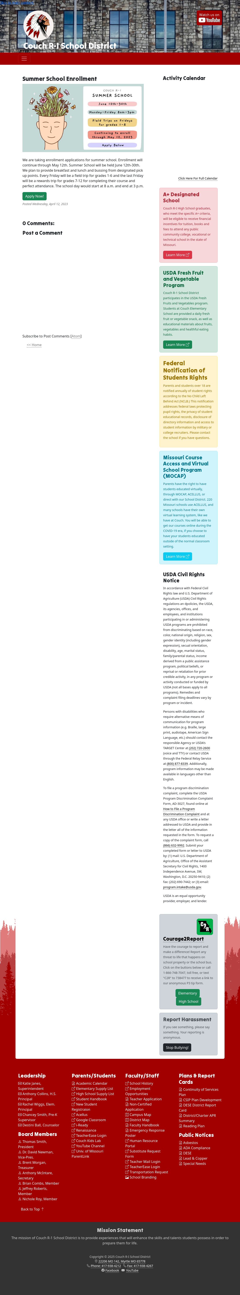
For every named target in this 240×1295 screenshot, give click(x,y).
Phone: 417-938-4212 (106, 1266)
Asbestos (190, 1142)
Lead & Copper (195, 1158)
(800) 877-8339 (177, 764)
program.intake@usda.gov (182, 887)
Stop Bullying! (177, 1047)
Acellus (80, 1114)
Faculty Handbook (142, 1125)
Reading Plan (194, 1126)
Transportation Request (146, 1172)
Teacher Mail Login (142, 1161)
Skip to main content (17, 2)
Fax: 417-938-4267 (140, 1266)
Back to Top (32, 1209)
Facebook (112, 1270)
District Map (137, 1119)
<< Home (34, 344)
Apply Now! (34, 196)
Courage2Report (183, 939)
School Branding (140, 1177)
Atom (76, 336)
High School (188, 1001)
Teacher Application (143, 1099)
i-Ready (80, 1125)
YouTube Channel (88, 1146)
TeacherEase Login (89, 1135)
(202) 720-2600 (199, 748)
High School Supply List (93, 1093)
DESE (187, 1153)
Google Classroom (89, 1119)
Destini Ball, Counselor (38, 1125)
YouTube (132, 1270)
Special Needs (194, 1163)
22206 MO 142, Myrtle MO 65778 (121, 1261)
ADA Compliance (196, 1148)
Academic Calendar (89, 1083)
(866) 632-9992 (173, 845)
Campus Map (138, 1114)
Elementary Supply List (92, 1088)
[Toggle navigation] (24, 58)
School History (139, 1083)
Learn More (177, 254)
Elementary (187, 993)
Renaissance (84, 1130)
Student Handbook (89, 1099)
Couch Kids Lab (86, 1140)
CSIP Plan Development (202, 1099)
